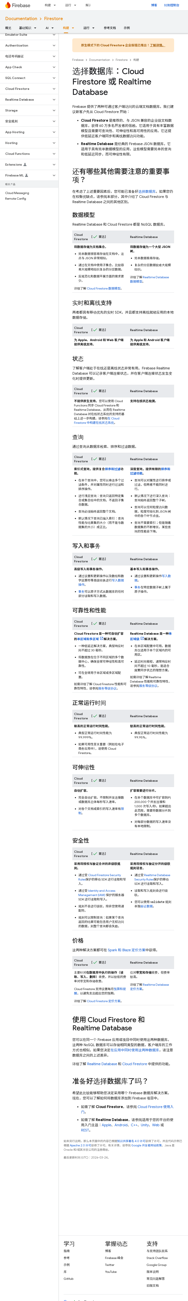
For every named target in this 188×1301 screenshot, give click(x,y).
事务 (81, 592)
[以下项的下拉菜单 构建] (56, 5)
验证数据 (146, 906)
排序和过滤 (112, 469)
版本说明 (153, 1272)
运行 (68, 5)
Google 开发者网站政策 (146, 1145)
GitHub (68, 1279)
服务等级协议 (107, 688)
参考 (67, 1258)
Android (121, 1125)
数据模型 (103, 288)
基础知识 (25, 28)
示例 (127, 28)
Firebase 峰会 (114, 1258)
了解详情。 (157, 45)
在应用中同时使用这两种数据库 (134, 1050)
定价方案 (103, 1001)
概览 (8, 28)
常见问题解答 (156, 1279)
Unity (145, 1125)
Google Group (157, 1265)
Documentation (21, 18)
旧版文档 (153, 1286)
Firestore (53, 18)
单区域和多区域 (88, 639)
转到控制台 (171, 5)
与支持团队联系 (157, 1251)
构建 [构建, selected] (66, 28)
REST (85, 1130)
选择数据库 (147, 191)
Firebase (78, 60)
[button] (25, 34)
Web (156, 1125)
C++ (134, 1125)
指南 (67, 1251)
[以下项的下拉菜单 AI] (54, 28)
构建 (48, 5)
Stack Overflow (157, 1258)
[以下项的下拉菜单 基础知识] (36, 28)
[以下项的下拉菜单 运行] (76, 5)
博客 (154, 5)
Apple (106, 1125)
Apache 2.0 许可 (80, 1145)
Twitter (109, 1265)
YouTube (111, 1272)
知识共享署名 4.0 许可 (131, 1141)
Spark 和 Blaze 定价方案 (126, 950)
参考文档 (110, 28)
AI (47, 28)
